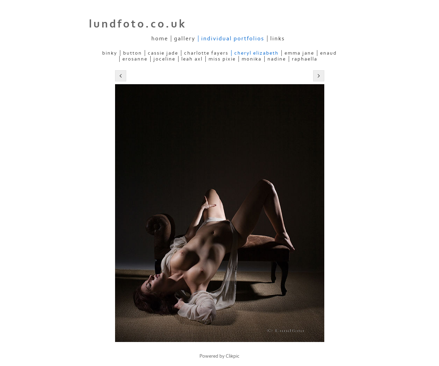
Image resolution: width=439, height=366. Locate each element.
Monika (252, 59)
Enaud (328, 53)
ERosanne (134, 59)
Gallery (184, 38)
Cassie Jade (163, 53)
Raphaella (304, 59)
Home (159, 38)
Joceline (164, 59)
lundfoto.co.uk (138, 24)
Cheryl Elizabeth (256, 53)
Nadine (276, 59)
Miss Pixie (222, 59)
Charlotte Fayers (206, 53)
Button (132, 53)
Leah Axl (192, 59)
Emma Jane (299, 53)
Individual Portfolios (232, 38)
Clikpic (233, 356)
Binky (109, 53)
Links (277, 38)
